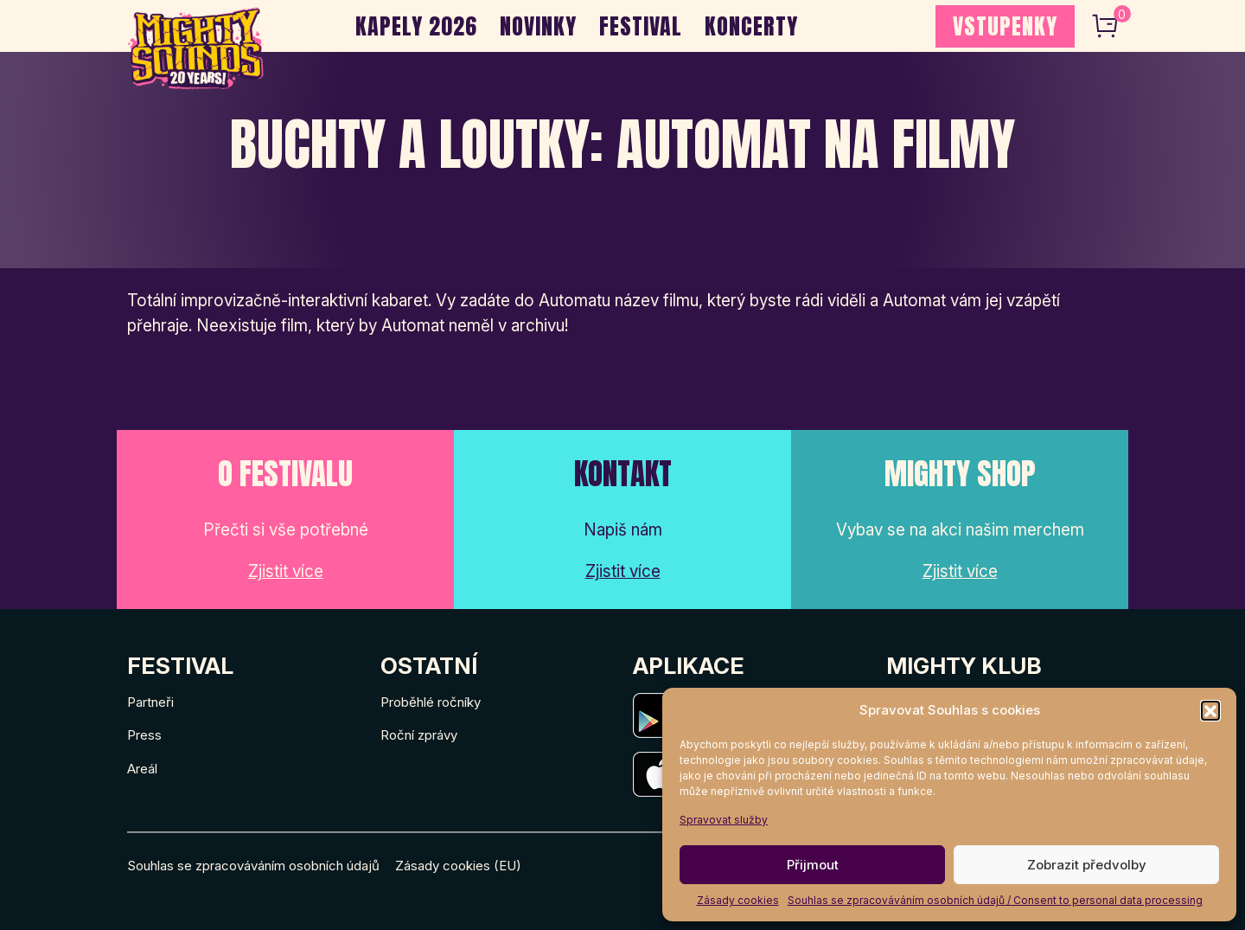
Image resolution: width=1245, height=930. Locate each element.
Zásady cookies (738, 900)
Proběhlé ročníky (430, 702)
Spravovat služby (724, 819)
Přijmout (813, 864)
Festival (640, 26)
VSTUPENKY (1005, 26)
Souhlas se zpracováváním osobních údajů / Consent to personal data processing (995, 900)
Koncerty (751, 26)
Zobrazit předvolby (1086, 864)
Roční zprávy (418, 735)
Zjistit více (285, 571)
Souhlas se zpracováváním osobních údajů (253, 865)
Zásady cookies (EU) (458, 865)
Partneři (150, 702)
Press (144, 735)
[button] (1210, 710)
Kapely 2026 (416, 26)
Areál (142, 768)
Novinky (538, 26)
